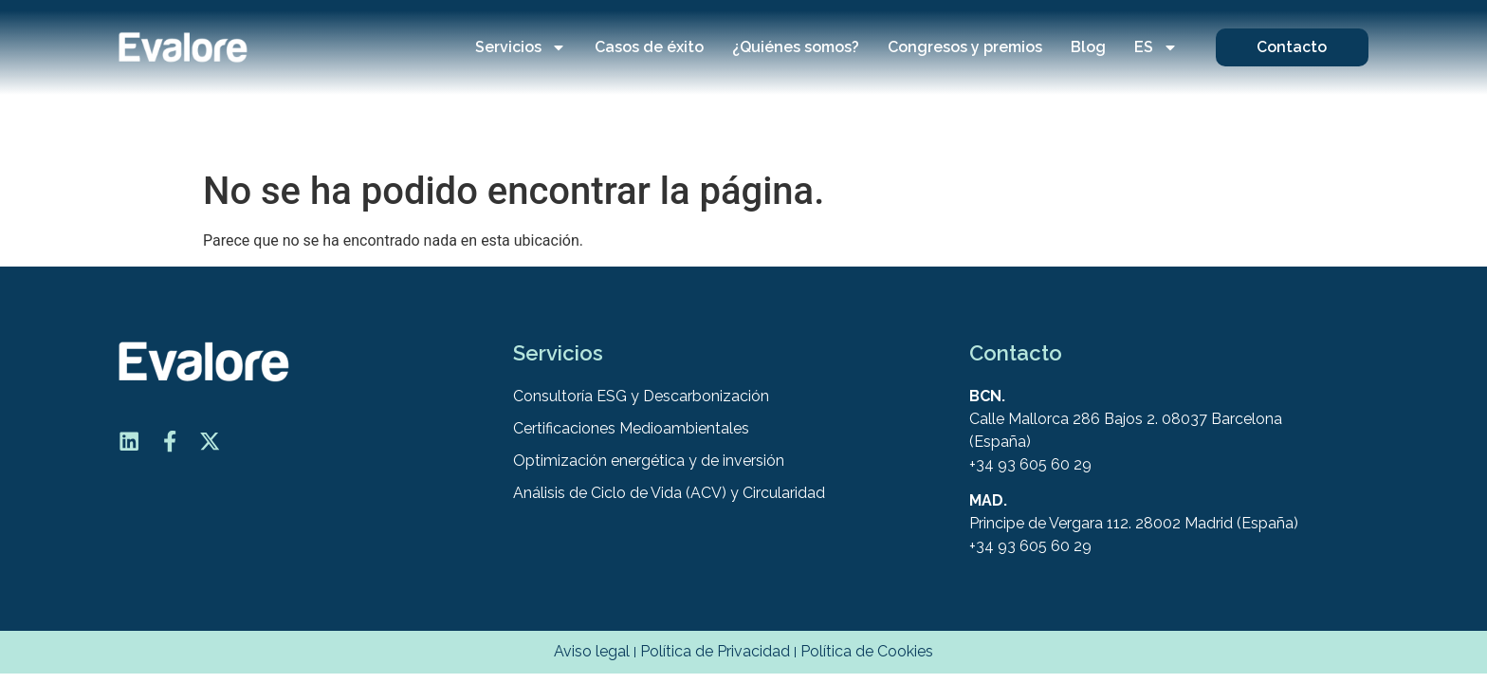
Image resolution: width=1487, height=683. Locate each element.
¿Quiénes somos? (795, 47)
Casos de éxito (649, 47)
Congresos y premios (965, 47)
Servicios (520, 47)
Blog (1088, 47)
